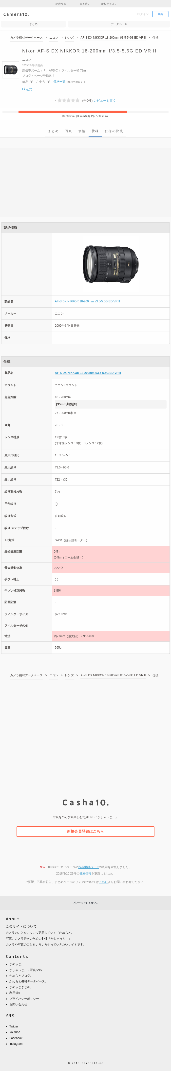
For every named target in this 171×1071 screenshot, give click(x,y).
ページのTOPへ (85, 903)
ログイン (143, 14)
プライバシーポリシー (24, 998)
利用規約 (15, 993)
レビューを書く (105, 100)
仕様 (95, 131)
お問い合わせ (18, 1004)
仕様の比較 (114, 131)
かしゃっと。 (109, 3)
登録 (160, 14)
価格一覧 (59, 81)
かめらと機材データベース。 (28, 981)
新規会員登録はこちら (85, 831)
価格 (82, 131)
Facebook (15, 1038)
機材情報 (85, 873)
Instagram (15, 1044)
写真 (68, 131)
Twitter (13, 1026)
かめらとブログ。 (21, 975)
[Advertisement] (85, 182)
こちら (103, 882)
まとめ (53, 131)
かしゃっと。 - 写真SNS (25, 970)
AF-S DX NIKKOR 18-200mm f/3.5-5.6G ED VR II (87, 301)
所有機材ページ (88, 867)
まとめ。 (85, 3)
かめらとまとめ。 (21, 987)
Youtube (14, 1032)
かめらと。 (62, 3)
